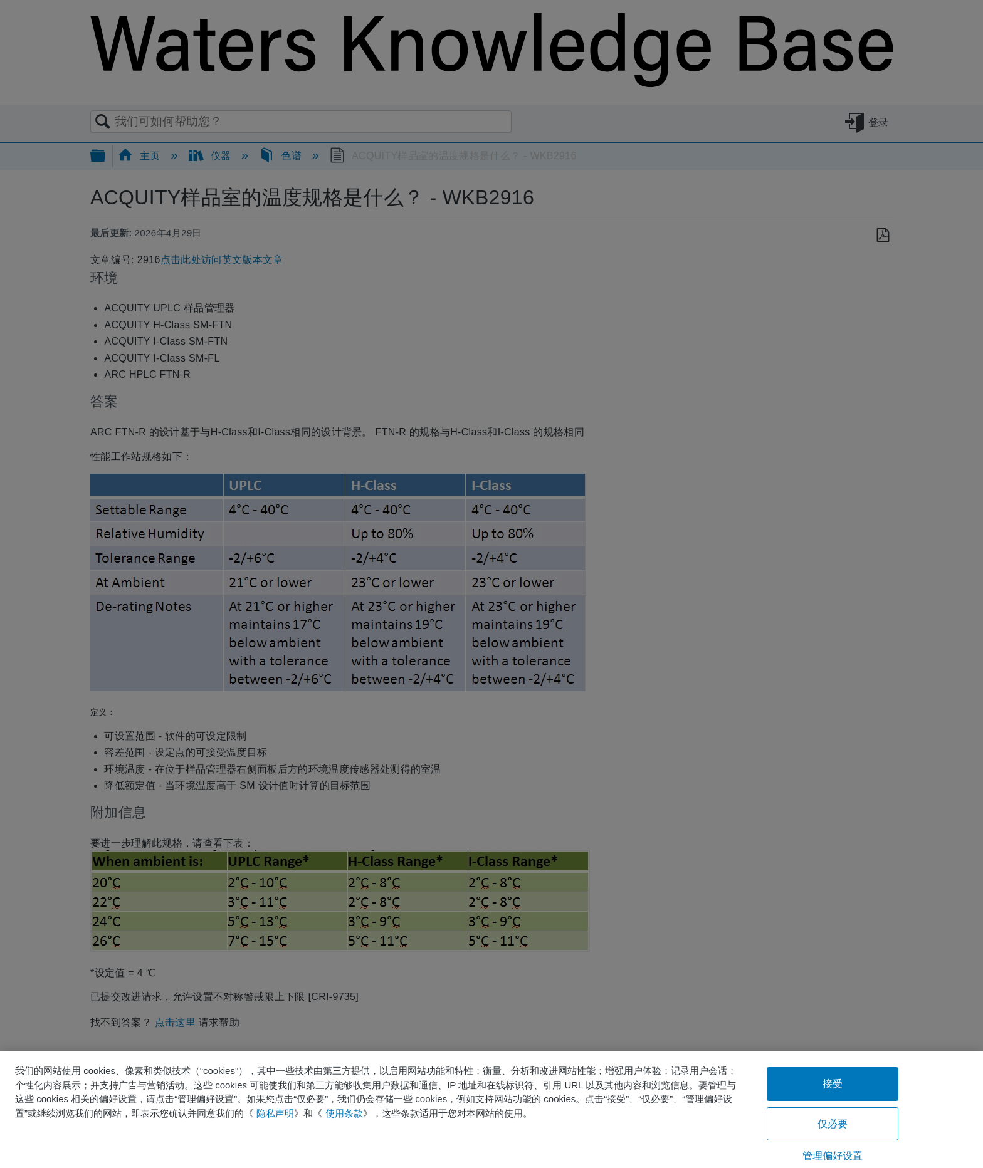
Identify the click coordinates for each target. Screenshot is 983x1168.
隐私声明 (275, 1113)
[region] (491, 1109)
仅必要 (832, 1123)
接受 (833, 1083)
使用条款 (344, 1113)
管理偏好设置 (832, 1155)
